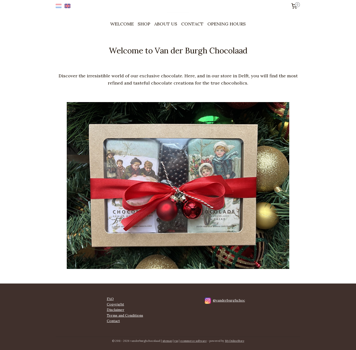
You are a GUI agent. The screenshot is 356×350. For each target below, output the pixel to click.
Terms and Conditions (125, 315)
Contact (113, 321)
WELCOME (122, 24)
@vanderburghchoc (229, 300)
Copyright (115, 304)
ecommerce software (193, 341)
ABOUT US (165, 24)
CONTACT (192, 24)
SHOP (144, 24)
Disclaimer (115, 309)
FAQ (110, 299)
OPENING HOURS (226, 24)
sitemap (167, 341)
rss (176, 341)
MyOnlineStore (234, 341)
